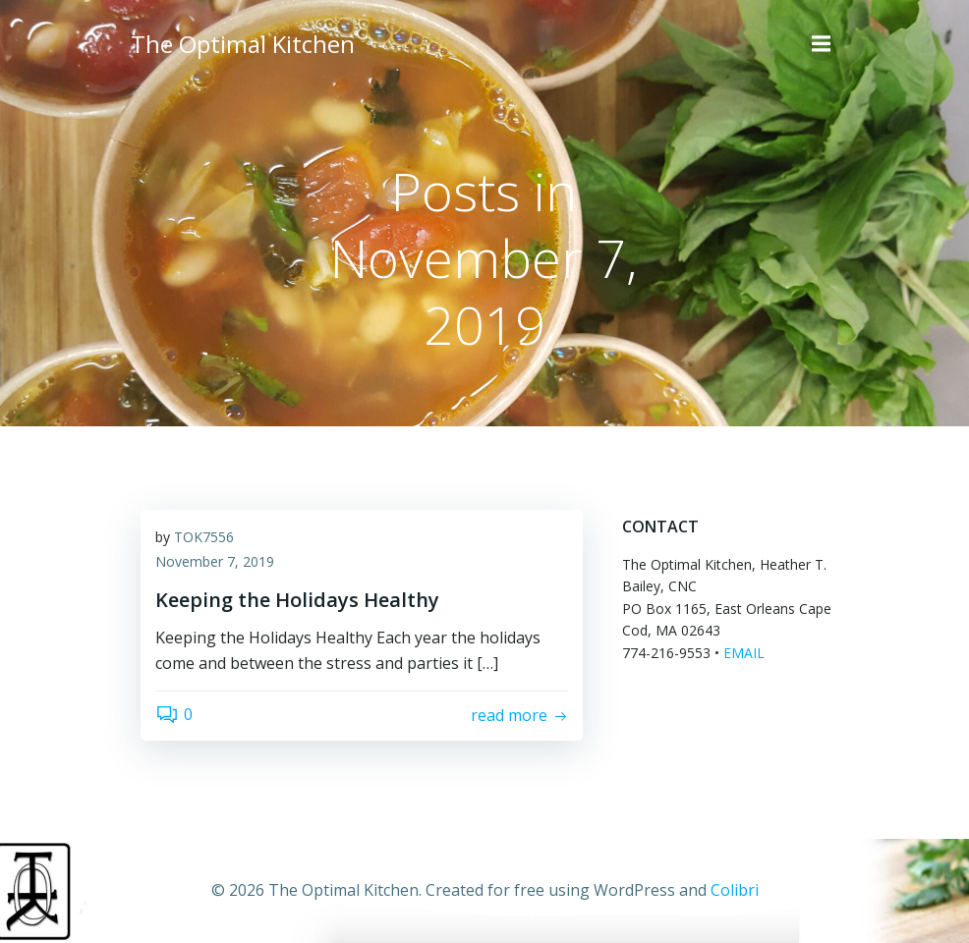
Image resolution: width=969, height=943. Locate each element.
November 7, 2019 (214, 562)
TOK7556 (204, 536)
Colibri (735, 890)
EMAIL (744, 651)
